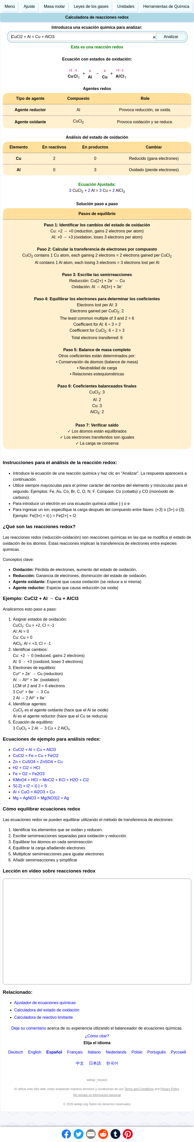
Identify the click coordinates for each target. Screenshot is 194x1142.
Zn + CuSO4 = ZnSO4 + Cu (38, 762)
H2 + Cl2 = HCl (26, 768)
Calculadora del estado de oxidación (46, 1010)
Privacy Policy (169, 1089)
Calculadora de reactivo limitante (43, 1017)
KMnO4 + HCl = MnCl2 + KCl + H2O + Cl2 (51, 780)
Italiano (94, 1052)
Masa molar (54, 6)
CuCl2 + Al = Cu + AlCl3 (34, 749)
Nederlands (116, 1052)
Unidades (125, 6)
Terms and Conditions (139, 1089)
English (34, 1052)
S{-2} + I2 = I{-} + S (30, 786)
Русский (178, 1052)
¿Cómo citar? (97, 1036)
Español (54, 1052)
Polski (137, 1052)
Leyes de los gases (91, 6)
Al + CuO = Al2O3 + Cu (34, 792)
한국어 (112, 1063)
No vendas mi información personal (97, 1095)
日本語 (95, 1063)
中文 (80, 1063)
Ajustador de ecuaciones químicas (45, 1003)
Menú (10, 6)
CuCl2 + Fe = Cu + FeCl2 (36, 756)
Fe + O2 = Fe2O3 (28, 774)
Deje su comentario (28, 1028)
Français (75, 1052)
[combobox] (97, 37)
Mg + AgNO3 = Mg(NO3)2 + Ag (41, 798)
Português (156, 1052)
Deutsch (15, 1052)
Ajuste (29, 6)
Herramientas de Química (166, 6)
